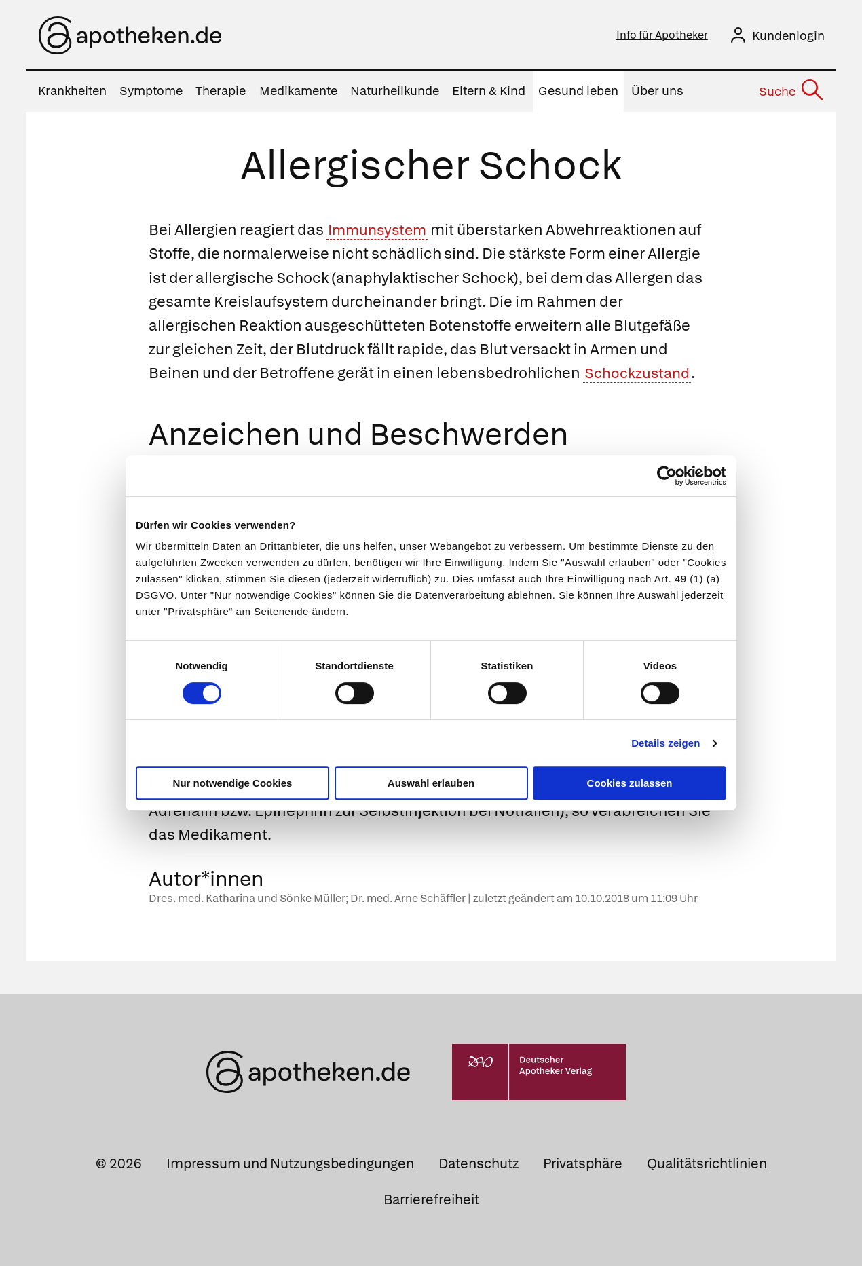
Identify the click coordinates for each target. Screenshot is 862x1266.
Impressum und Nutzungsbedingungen (290, 1163)
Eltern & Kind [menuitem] (488, 91)
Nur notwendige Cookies (233, 783)
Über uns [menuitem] (657, 91)
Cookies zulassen (630, 783)
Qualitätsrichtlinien (707, 1163)
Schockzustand (639, 373)
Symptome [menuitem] (151, 91)
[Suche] (790, 91)
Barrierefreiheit (431, 1199)
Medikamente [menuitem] (298, 91)
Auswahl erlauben (431, 783)
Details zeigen (665, 743)
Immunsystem (380, 230)
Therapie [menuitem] (220, 91)
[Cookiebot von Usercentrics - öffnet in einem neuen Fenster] (666, 476)
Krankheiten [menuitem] (72, 91)
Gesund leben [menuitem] (578, 91)
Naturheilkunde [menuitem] (394, 91)
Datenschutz (478, 1163)
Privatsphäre (582, 1163)
